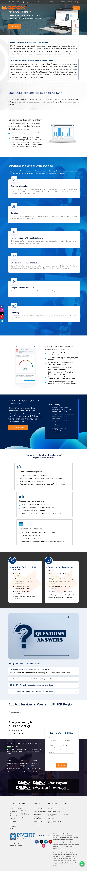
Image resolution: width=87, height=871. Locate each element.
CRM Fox (12, 818)
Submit (61, 765)
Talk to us (14, 26)
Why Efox (19, 843)
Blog (76, 8)
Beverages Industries (54, 811)
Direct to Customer (53, 808)
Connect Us (45, 836)
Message (51, 752)
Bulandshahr (15, 712)
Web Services (37, 814)
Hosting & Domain (39, 821)
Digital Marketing (39, 808)
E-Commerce (37, 824)
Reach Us (19, 845)
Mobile (51, 745)
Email (64, 738)
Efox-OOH (13, 821)
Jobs (64, 811)
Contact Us (72, 2)
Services (65, 745)
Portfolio (25, 843)
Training (65, 814)
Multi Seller (51, 818)
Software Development (40, 811)
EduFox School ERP (15, 808)
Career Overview (67, 808)
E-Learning (13, 824)
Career (62, 2)
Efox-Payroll (13, 816)
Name (50, 738)
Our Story (12, 843)
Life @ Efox (53, 2)
